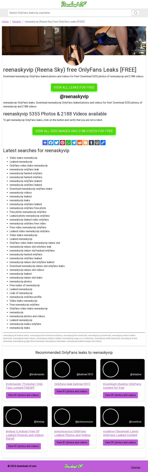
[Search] (74, 13)
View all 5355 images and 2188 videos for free (74, 131)
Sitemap (135, 467)
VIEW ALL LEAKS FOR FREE (74, 87)
